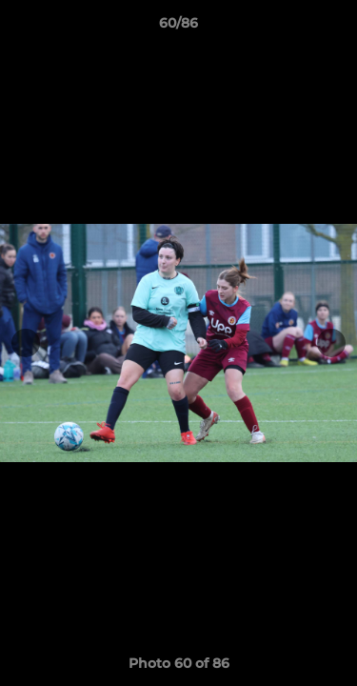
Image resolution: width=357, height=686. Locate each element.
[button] (334, 27)
